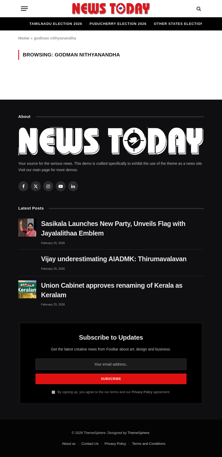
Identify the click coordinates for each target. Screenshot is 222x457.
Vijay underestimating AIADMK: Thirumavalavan (114, 259)
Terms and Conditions (148, 444)
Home (23, 38)
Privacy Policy (142, 392)
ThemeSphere (138, 433)
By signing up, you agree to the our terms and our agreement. (111, 392)
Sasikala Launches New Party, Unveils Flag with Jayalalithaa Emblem (113, 228)
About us (69, 444)
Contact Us (90, 444)
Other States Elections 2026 (185, 24)
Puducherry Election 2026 (118, 24)
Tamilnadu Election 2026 (55, 24)
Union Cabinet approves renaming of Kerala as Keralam (112, 290)
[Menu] (24, 9)
